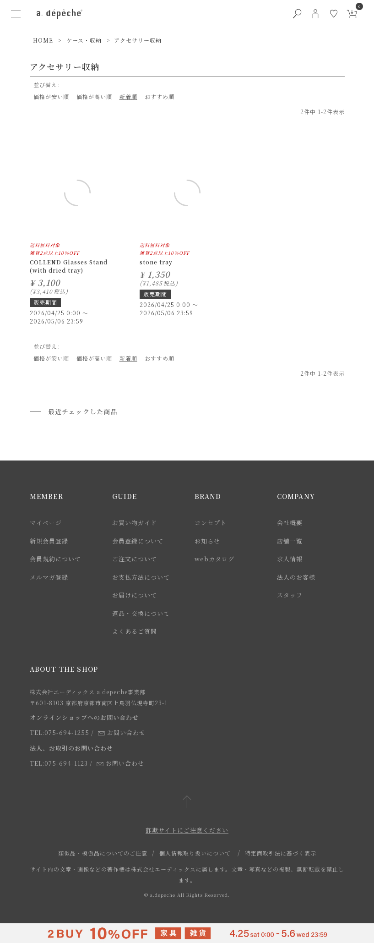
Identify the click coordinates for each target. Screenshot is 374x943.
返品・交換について (141, 613)
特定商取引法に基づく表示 (280, 853)
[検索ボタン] (297, 14)
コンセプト (211, 522)
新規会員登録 (49, 541)
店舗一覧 (290, 541)
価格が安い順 (51, 96)
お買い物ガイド (134, 522)
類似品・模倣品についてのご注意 (102, 853)
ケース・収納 (84, 40)
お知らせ (207, 541)
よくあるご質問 (134, 631)
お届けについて (134, 595)
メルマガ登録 (49, 577)
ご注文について (134, 558)
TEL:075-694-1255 (59, 732)
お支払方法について (141, 577)
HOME (43, 40)
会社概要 (290, 522)
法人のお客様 (296, 577)
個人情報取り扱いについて (195, 853)
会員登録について (137, 541)
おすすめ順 (159, 96)
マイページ (46, 522)
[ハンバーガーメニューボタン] (15, 14)
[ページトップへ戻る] (187, 802)
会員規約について (55, 558)
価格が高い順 (94, 96)
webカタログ (214, 558)
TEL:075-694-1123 (59, 763)
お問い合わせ (122, 732)
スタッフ (290, 595)
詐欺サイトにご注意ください (187, 830)
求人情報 (290, 558)
